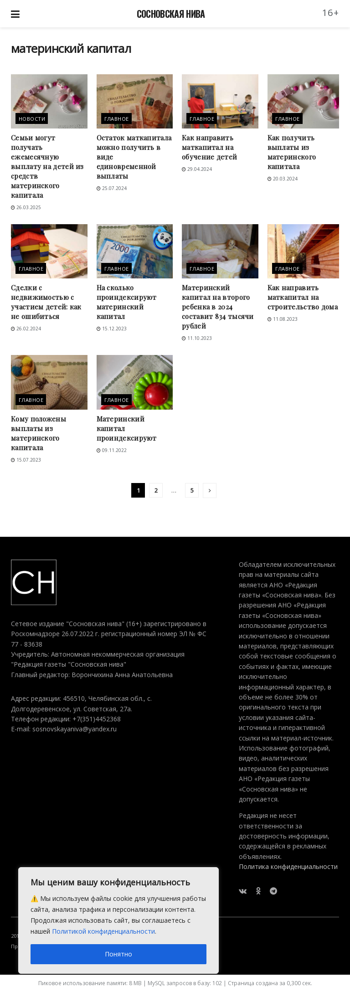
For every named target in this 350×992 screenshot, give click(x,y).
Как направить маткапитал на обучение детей (209, 147)
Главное (116, 118)
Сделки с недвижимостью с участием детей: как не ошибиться (46, 302)
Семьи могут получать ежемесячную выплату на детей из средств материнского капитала (47, 166)
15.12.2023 (112, 328)
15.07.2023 (26, 460)
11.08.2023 (283, 319)
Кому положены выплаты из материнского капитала (38, 433)
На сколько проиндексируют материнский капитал (127, 302)
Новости (32, 118)
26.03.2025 (26, 207)
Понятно (118, 954)
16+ (331, 12)
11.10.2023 (197, 338)
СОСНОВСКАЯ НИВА (171, 13)
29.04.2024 (197, 169)
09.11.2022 (112, 450)
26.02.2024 (26, 328)
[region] (118, 920)
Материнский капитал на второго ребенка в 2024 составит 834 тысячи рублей (218, 306)
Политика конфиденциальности (288, 866)
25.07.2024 (112, 188)
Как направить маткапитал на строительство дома (303, 297)
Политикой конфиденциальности (103, 931)
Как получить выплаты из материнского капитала (292, 152)
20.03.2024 (283, 178)
